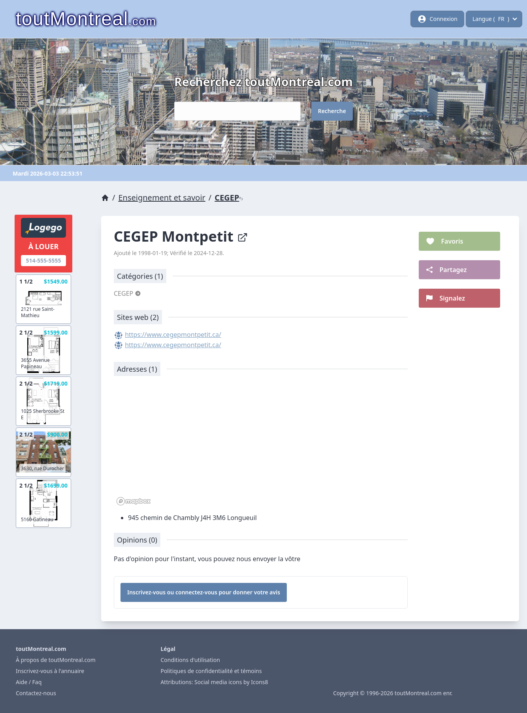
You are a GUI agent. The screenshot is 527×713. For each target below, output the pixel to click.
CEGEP (229, 197)
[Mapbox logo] (133, 501)
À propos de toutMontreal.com (56, 660)
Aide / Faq (28, 682)
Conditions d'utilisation (190, 660)
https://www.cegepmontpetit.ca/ (173, 334)
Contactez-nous (36, 693)
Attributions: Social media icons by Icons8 (214, 682)
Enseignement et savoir (161, 197)
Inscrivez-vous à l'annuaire (50, 671)
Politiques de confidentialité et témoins (211, 671)
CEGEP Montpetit (181, 236)
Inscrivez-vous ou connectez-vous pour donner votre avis (203, 592)
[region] (261, 445)
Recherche (332, 111)
